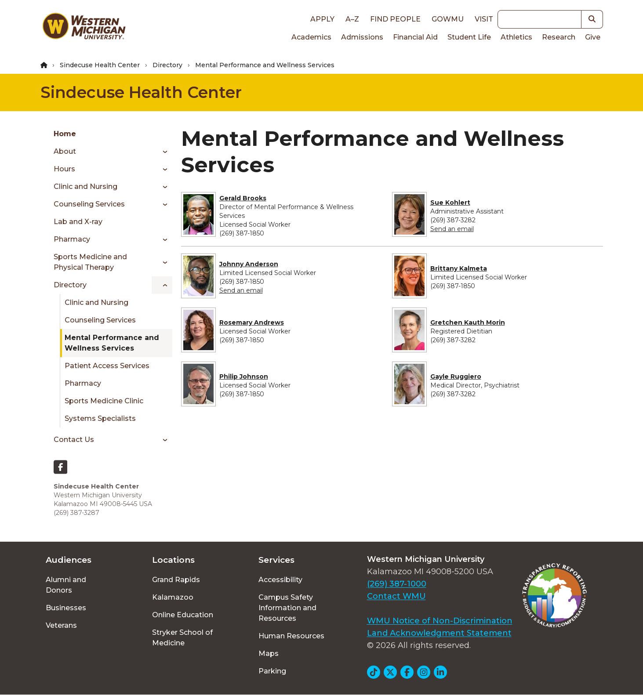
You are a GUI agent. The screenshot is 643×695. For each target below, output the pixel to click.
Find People (395, 19)
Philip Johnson (243, 376)
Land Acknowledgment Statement (439, 633)
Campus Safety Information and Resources (287, 608)
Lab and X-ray (78, 221)
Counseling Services (89, 204)
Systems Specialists (100, 418)
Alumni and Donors (66, 585)
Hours (64, 169)
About (65, 151)
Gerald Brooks (242, 198)
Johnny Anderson (248, 264)
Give (592, 37)
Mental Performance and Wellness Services (112, 342)
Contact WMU (396, 596)
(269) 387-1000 (396, 584)
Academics (311, 37)
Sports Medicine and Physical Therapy (90, 262)
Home (65, 134)
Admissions (362, 37)
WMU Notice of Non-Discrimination (439, 621)
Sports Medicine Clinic (104, 401)
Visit (484, 19)
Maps (268, 653)
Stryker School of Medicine (182, 637)
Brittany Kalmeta (458, 268)
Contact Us (74, 439)
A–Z (352, 19)
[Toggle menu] (162, 151)
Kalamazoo (172, 597)
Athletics (516, 37)
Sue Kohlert (450, 202)
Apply (322, 19)
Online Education (182, 615)
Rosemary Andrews (251, 322)
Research (558, 37)
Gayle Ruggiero (455, 376)
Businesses (66, 608)
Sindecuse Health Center (100, 65)
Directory (167, 65)
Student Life (469, 37)
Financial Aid (415, 37)
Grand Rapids (176, 580)
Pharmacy (72, 239)
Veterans (61, 625)
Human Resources (291, 636)
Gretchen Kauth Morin (467, 322)
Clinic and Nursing (85, 186)
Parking (272, 671)
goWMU (448, 19)
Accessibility (280, 580)
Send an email (452, 229)
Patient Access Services (107, 366)
